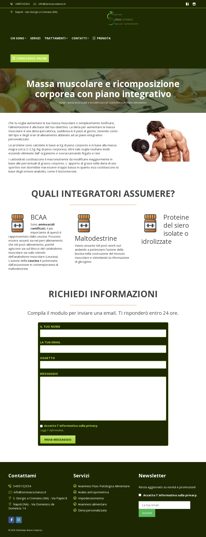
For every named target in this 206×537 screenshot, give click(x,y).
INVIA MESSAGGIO (57, 439)
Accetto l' (168, 495)
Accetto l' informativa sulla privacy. (71, 426)
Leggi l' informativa (51, 430)
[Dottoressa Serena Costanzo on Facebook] (11, 520)
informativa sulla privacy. (178, 495)
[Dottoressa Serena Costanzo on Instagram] (19, 520)
